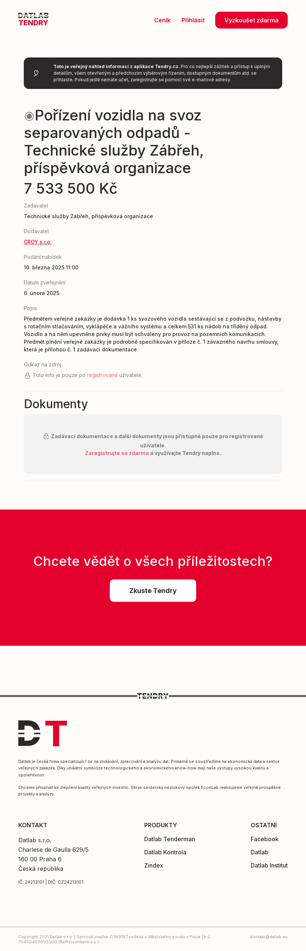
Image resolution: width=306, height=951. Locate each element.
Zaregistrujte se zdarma (117, 453)
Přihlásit (194, 20)
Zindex (153, 865)
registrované (102, 375)
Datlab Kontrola (165, 852)
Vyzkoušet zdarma (251, 20)
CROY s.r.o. (38, 242)
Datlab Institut (269, 865)
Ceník (163, 20)
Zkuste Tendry (153, 590)
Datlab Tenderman (169, 839)
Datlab (259, 852)
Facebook (265, 839)
